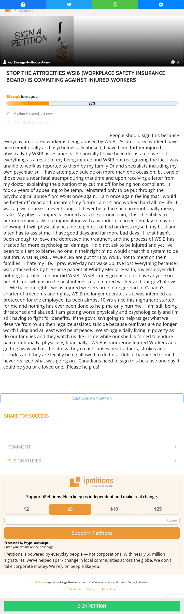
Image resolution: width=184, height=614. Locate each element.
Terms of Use (109, 589)
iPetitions (40, 582)
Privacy (91, 589)
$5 (70, 509)
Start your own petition (92, 398)
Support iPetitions (92, 532)
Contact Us (75, 589)
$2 (26, 509)
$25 (158, 509)
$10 (114, 509)
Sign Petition (92, 606)
